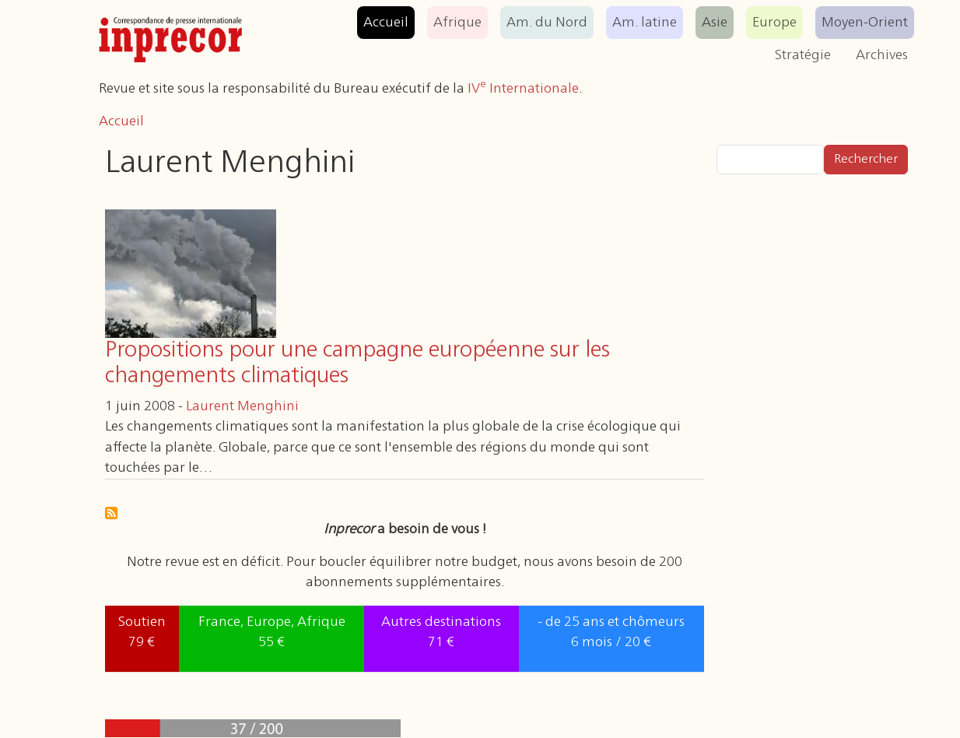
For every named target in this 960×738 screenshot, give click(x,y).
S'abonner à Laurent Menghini (111, 513)
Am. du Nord (546, 23)
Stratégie (803, 55)
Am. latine (644, 23)
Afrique (457, 23)
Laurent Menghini (242, 406)
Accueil (385, 23)
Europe (774, 23)
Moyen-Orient (865, 23)
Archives (882, 55)
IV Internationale (523, 89)
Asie (714, 23)
